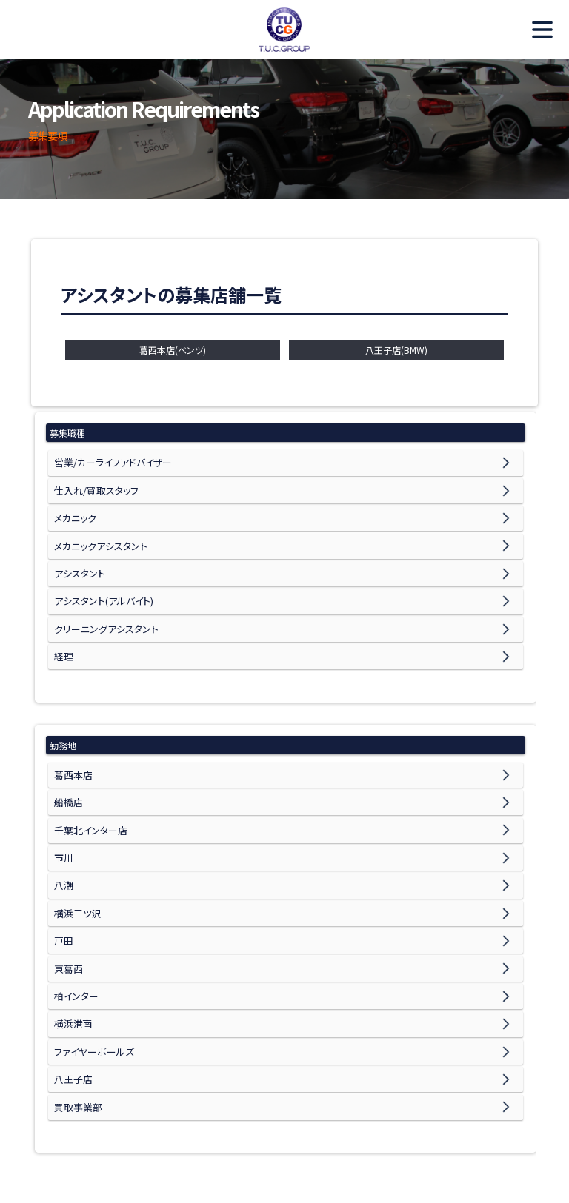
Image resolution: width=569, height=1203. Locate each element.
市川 (63, 822)
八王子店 (72, 1019)
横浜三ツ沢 (76, 871)
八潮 (63, 847)
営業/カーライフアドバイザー (109, 461)
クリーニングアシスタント (102, 609)
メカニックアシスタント (96, 535)
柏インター (75, 945)
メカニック (73, 510)
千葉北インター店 (88, 797)
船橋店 (67, 773)
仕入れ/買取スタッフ (93, 486)
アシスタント (77, 559)
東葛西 (67, 920)
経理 (63, 633)
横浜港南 (72, 970)
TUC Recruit (284, 29)
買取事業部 (76, 1043)
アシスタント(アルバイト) (100, 584)
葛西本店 (72, 749)
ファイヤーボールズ (90, 994)
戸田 (63, 896)
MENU (536, 30)
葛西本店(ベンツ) (172, 350)
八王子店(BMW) (396, 350)
